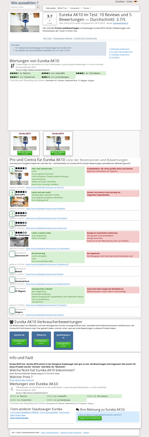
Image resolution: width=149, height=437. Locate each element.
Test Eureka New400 (49, 412)
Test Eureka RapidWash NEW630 (24, 412)
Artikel (129, 1)
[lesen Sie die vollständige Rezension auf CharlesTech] (46, 228)
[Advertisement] (124, 93)
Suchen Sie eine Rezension (70, 432)
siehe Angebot (24, 153)
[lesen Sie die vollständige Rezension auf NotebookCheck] (48, 284)
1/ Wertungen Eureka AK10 (119, 49)
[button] (136, 1)
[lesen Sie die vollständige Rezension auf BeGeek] (44, 274)
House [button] (86, 8)
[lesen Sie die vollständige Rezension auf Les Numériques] (48, 248)
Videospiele (51, 8)
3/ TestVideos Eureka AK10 (119, 54)
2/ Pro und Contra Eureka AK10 (121, 52)
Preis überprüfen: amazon (21, 380)
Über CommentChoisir (50, 432)
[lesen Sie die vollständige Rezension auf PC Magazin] (46, 305)
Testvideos (120, 1)
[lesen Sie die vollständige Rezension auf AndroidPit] (45, 208)
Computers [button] (75, 8)
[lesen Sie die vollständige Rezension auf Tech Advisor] (46, 218)
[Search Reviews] (23, 7)
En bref (16, 45)
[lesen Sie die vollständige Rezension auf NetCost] (45, 187)
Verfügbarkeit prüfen (19, 342)
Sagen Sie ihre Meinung (89, 418)
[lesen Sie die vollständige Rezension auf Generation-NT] (47, 264)
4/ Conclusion (114, 57)
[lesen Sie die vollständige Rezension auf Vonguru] (45, 315)
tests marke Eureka (19, 418)
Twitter (86, 432)
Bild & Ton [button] (62, 8)
